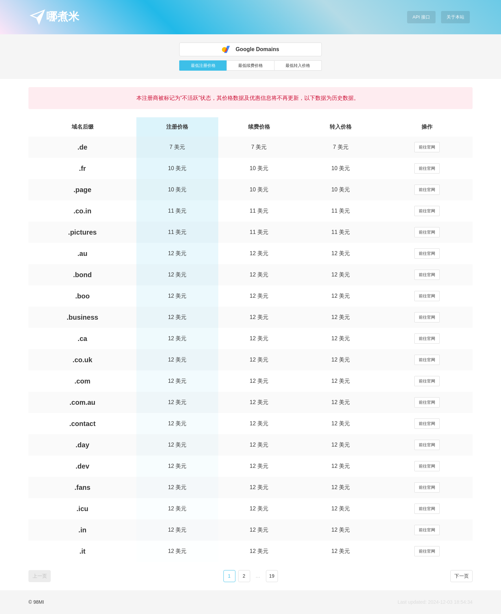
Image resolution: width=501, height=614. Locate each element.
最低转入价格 (297, 65)
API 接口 (421, 17)
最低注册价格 (203, 65)
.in (82, 530)
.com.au (83, 402)
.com (82, 381)
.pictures (82, 232)
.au (82, 253)
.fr (82, 168)
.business (82, 317)
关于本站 (455, 17)
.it (83, 551)
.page (82, 189)
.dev (82, 466)
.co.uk (83, 360)
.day (82, 445)
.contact (82, 423)
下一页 (461, 576)
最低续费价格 (250, 65)
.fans (82, 487)
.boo (82, 296)
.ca (82, 338)
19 (271, 576)
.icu (82, 508)
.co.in (82, 211)
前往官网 (427, 147)
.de (82, 147)
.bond (82, 275)
